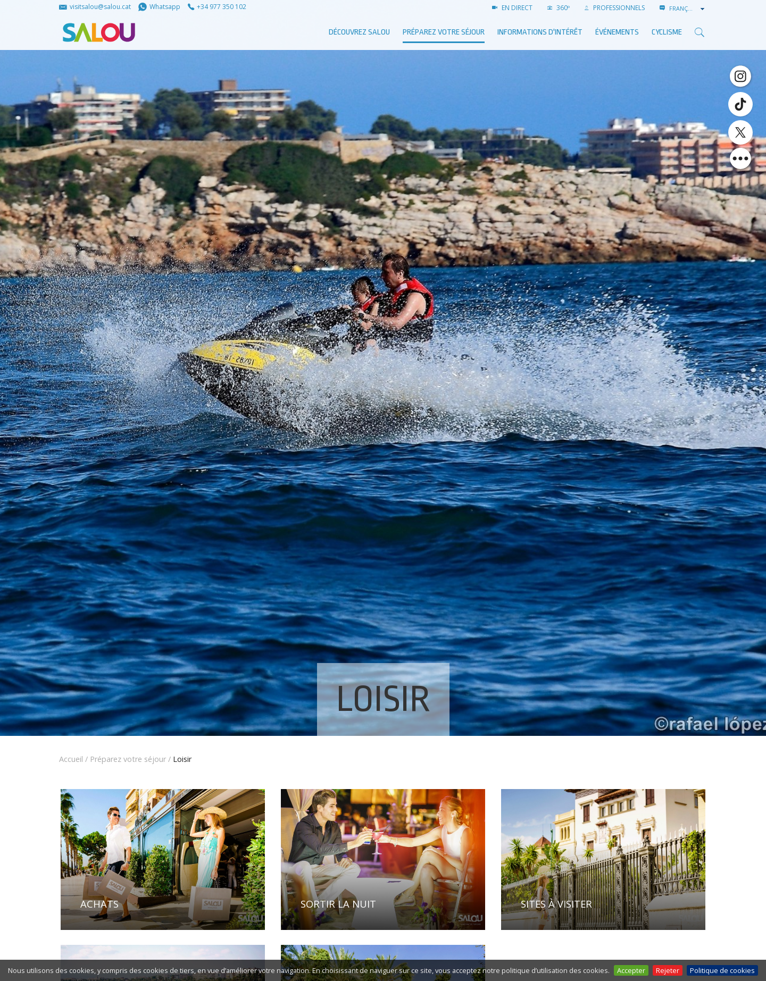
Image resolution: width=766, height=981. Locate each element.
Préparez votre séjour (444, 32)
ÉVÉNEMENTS (617, 32)
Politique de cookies (722, 970)
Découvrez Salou (359, 32)
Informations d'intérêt (539, 32)
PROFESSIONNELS (615, 7)
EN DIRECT (512, 7)
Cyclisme (667, 32)
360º (558, 7)
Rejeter (667, 970)
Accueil (71, 759)
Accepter (631, 970)
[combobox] (687, 8)
